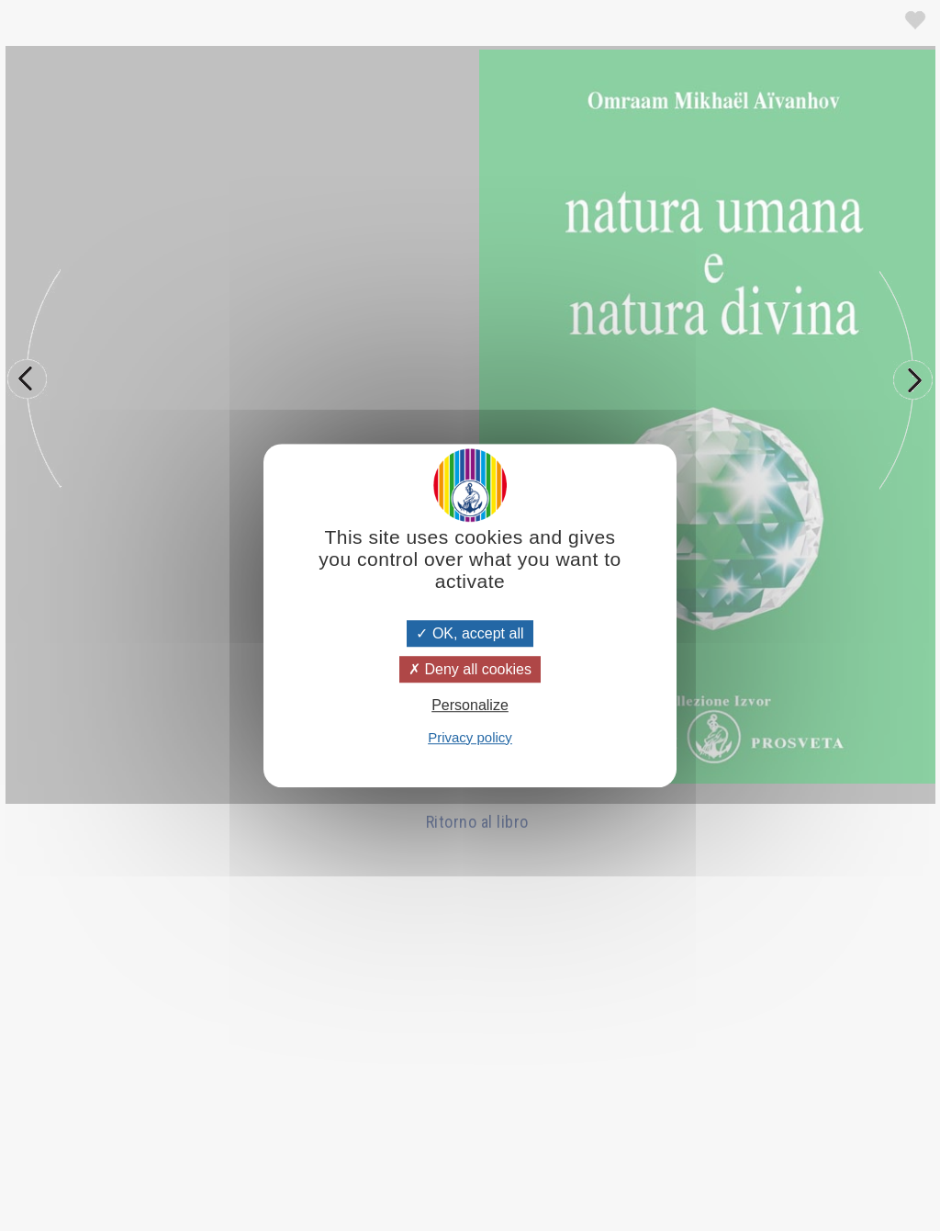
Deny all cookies (470, 669)
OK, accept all (469, 633)
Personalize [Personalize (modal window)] (470, 706)
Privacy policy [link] (470, 737)
